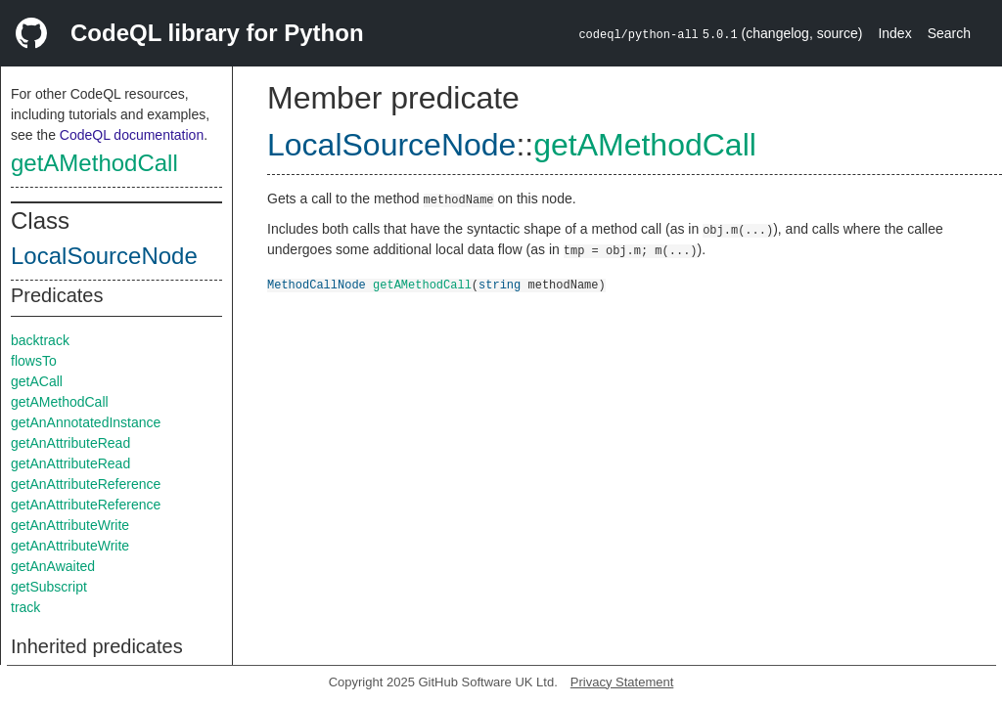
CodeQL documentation (132, 135)
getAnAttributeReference (85, 484)
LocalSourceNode (104, 255)
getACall (37, 381)
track (25, 607)
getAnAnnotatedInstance (85, 422)
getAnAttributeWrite (70, 525)
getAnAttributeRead (70, 443)
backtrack (40, 340)
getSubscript (49, 586)
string (499, 284)
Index (894, 33)
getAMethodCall (94, 163)
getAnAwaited (53, 566)
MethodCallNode (316, 284)
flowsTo (34, 361)
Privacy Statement (622, 682)
